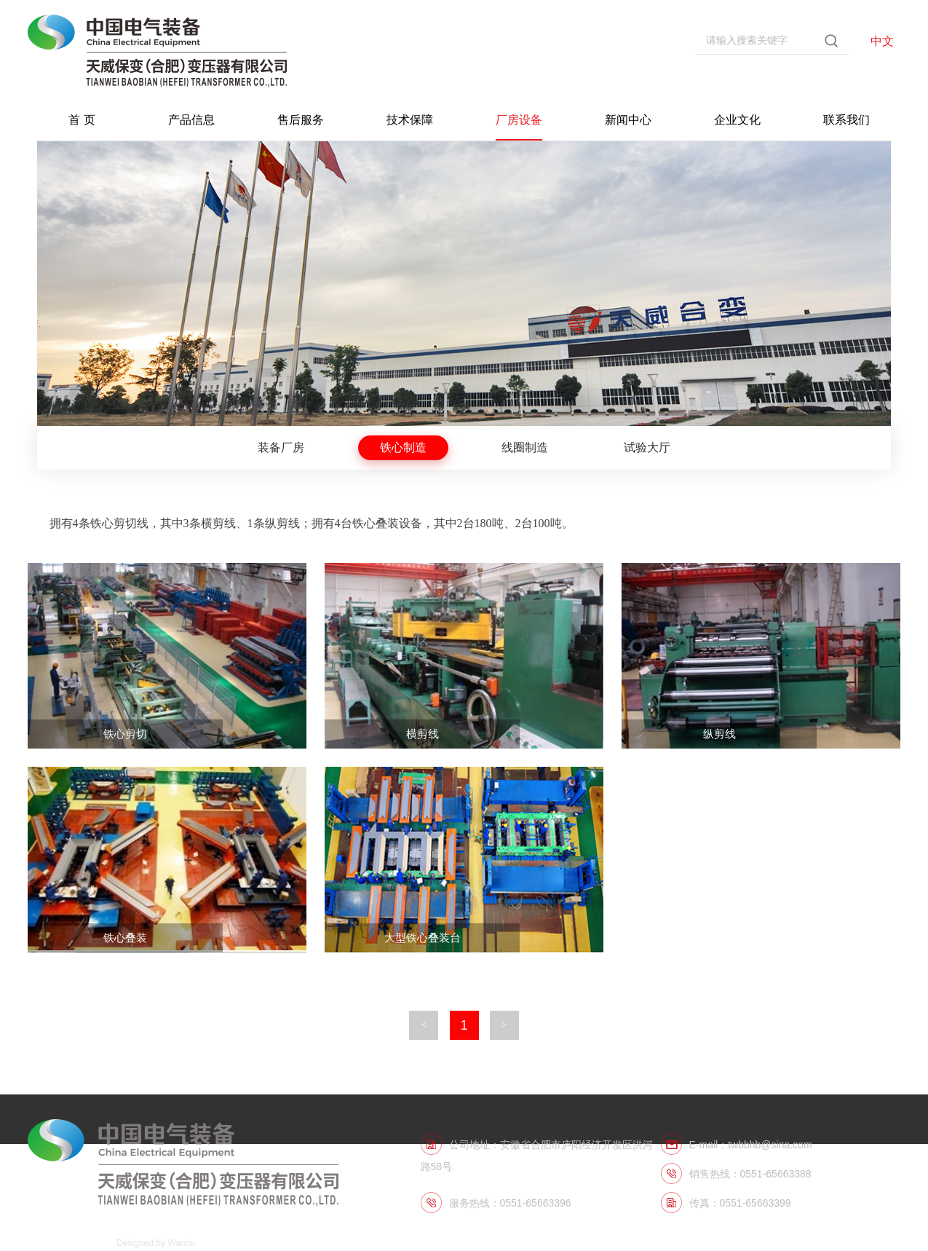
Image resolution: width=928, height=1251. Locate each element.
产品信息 (191, 120)
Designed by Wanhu (155, 1243)
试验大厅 (647, 447)
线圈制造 (524, 447)
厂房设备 (519, 120)
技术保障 (409, 120)
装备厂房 (281, 447)
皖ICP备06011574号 (67, 1243)
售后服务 (300, 120)
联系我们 (846, 120)
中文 (882, 41)
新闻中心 (628, 120)
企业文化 (737, 120)
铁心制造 (403, 447)
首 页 (81, 120)
